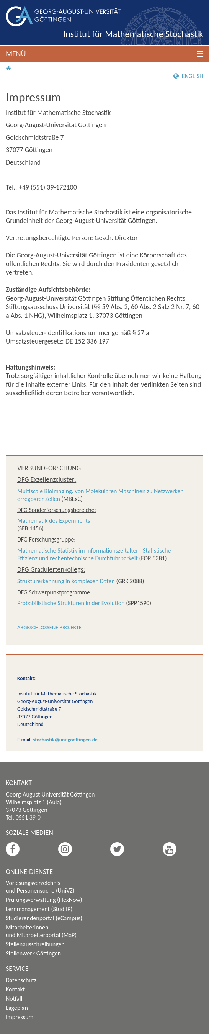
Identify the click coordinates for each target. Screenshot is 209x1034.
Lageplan (17, 1007)
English (188, 76)
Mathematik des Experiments (53, 520)
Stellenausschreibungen (35, 944)
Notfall (14, 998)
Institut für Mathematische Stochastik (133, 33)
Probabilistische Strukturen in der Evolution (71, 603)
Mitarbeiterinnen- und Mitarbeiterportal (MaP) (41, 931)
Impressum (19, 1017)
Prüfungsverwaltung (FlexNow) (44, 899)
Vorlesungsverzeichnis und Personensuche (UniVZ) (40, 886)
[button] (104, 54)
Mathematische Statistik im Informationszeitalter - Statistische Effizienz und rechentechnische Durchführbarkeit (94, 554)
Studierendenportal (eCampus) (44, 918)
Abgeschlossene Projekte (49, 627)
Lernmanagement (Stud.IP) (39, 909)
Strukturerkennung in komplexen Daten (66, 581)
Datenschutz (21, 980)
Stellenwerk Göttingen (33, 953)
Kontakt (15, 989)
